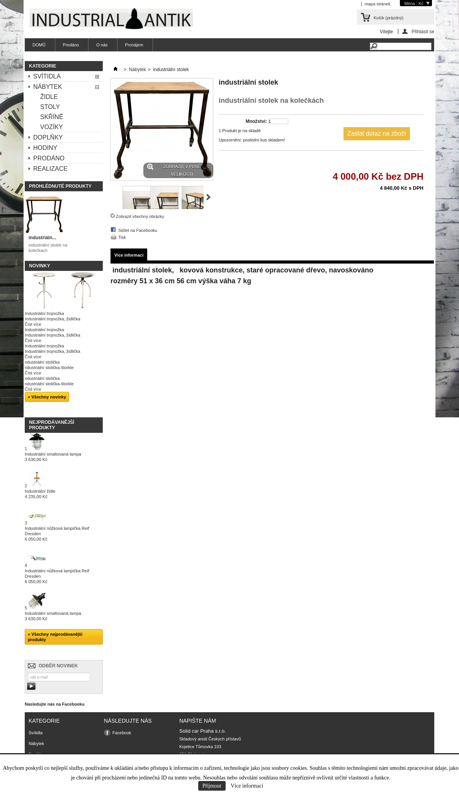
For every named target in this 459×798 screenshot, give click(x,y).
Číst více (33, 324)
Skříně (51, 117)
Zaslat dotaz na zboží (376, 133)
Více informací (247, 786)
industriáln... (42, 237)
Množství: (256, 121)
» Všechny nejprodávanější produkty (55, 637)
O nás (101, 45)
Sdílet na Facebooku (137, 230)
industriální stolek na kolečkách (48, 248)
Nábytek (47, 86)
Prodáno (71, 45)
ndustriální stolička (42, 362)
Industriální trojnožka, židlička (52, 318)
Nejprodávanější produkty (51, 425)
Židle (49, 97)
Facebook (121, 732)
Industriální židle (40, 494)
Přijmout (211, 786)
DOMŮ (39, 45)
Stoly (50, 107)
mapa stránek (378, 4)
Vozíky (51, 127)
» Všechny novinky (47, 397)
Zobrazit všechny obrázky (140, 216)
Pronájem (134, 45)
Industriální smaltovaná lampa (53, 457)
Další (208, 197)
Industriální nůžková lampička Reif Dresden (57, 533)
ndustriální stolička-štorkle (49, 367)
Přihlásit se (422, 31)
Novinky (39, 266)
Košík (388, 17)
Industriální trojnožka (44, 313)
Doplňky (48, 137)
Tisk (122, 237)
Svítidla (47, 76)
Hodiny (45, 148)
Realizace (50, 168)
